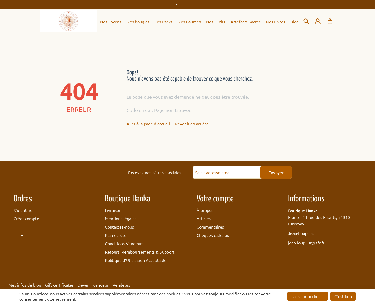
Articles (204, 218)
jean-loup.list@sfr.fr (306, 242)
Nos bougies (138, 21)
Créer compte (26, 218)
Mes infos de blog (24, 284)
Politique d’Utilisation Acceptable (135, 260)
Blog (294, 21)
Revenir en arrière (192, 123)
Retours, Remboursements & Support (139, 251)
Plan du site (116, 235)
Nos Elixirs (215, 21)
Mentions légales (120, 218)
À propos (205, 210)
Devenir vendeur (93, 284)
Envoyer (276, 172)
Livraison (113, 210)
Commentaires (210, 226)
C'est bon (343, 296)
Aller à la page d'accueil (148, 123)
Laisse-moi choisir (307, 296)
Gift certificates (59, 284)
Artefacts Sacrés (245, 21)
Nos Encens (110, 21)
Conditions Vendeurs (124, 243)
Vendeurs (121, 284)
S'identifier (24, 210)
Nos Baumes (189, 21)
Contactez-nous (119, 226)
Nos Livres (275, 21)
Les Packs (163, 21)
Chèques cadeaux (213, 235)
